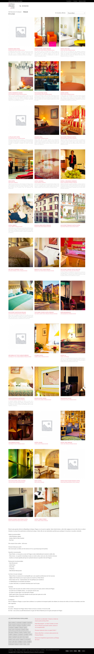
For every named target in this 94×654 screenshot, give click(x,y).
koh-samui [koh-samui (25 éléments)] (11, 632)
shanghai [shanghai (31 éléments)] (29, 641)
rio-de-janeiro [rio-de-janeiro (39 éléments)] (27, 639)
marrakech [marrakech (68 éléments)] (20, 634)
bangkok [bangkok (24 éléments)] (24, 622)
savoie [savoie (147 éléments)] (24, 641)
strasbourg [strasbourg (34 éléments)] (11, 644)
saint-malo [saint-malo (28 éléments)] (14, 641)
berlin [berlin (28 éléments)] (10, 625)
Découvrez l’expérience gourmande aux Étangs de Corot (47, 638)
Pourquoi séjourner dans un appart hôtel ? (45, 630)
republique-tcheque (14, 12)
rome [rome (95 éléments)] (10, 641)
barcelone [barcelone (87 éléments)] (30, 622)
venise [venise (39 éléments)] (21, 644)
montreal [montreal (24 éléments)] (14, 636)
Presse (18, 649)
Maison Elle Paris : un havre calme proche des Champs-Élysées (46, 634)
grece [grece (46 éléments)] (25, 627)
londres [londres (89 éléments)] (20, 632)
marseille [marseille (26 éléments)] (26, 634)
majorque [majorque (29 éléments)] (15, 634)
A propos (75, 1)
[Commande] (76, 13)
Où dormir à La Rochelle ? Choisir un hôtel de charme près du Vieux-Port (46, 619)
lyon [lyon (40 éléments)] (29, 632)
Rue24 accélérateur (39, 652)
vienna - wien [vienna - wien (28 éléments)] (26, 644)
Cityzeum (32, 652)
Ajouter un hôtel (82, 1)
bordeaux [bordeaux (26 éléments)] (19, 625)
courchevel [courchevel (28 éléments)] (11, 627)
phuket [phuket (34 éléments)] (10, 639)
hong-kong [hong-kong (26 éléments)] (18, 629)
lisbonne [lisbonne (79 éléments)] (16, 632)
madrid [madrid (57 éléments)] (10, 634)
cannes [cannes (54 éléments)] (28, 625)
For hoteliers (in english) (52, 649)
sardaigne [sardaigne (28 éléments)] (20, 641)
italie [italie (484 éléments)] (27, 629)
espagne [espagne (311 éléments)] (16, 627)
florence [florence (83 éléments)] (21, 627)
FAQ (15, 649)
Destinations (25, 6)
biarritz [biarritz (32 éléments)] (14, 625)
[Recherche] (20, 6)
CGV (28, 649)
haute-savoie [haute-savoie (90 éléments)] (11, 629)
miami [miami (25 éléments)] (30, 634)
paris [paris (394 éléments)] (27, 636)
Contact (23, 649)
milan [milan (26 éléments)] (10, 636)
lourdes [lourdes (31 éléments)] (25, 632)
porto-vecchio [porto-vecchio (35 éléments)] (16, 639)
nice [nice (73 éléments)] (24, 636)
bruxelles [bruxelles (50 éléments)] (24, 625)
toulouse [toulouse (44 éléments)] (16, 644)
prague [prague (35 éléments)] (21, 639)
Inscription (69, 1)
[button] (11, 14)
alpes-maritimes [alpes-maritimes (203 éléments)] (12, 622)
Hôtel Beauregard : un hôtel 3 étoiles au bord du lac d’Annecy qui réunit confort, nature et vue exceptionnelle (46, 625)
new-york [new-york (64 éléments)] (19, 636)
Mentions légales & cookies (37, 649)
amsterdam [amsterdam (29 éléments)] (19, 622)
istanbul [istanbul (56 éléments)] (23, 629)
